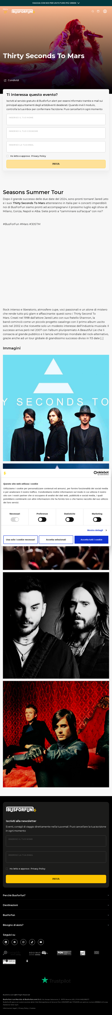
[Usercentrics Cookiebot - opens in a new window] (96, 473)
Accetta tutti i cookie (91, 539)
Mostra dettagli (95, 530)
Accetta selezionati (56, 539)
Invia (56, 878)
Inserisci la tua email (21, 145)
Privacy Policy (38, 156)
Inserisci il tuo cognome (23, 131)
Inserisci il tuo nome (21, 117)
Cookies (32, 1008)
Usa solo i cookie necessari (20, 539)
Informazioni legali (10, 1008)
